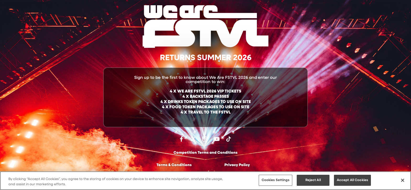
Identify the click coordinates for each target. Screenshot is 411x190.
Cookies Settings (275, 180)
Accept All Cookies (352, 180)
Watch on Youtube (217, 139)
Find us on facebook (181, 139)
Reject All (313, 180)
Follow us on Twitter (193, 139)
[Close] (402, 180)
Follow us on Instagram (205, 139)
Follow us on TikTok (228, 139)
